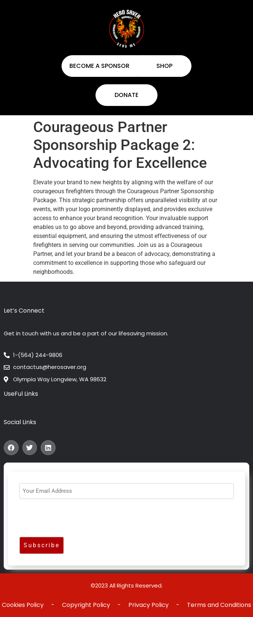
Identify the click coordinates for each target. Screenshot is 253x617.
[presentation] (75, 519)
